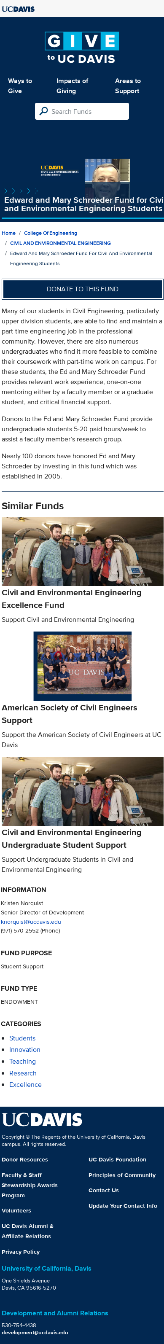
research (23, 1073)
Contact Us (104, 1190)
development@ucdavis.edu (35, 1332)
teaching (22, 1061)
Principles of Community (122, 1175)
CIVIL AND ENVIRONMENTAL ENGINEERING (60, 243)
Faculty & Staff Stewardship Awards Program (30, 1185)
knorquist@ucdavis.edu (31, 921)
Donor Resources (25, 1159)
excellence (25, 1084)
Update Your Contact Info (123, 1206)
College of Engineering (50, 233)
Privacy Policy (21, 1251)
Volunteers (16, 1210)
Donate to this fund (82, 289)
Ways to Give (20, 86)
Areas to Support (128, 86)
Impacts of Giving (72, 86)
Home (9, 233)
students (22, 1038)
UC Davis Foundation (117, 1159)
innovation (24, 1049)
